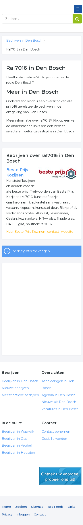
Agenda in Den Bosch (58, 395)
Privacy (7, 514)
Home (6, 506)
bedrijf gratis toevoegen (31, 251)
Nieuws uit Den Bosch (59, 402)
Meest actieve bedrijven (20, 395)
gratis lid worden (60, 476)
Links (71, 506)
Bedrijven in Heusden (18, 453)
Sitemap (37, 506)
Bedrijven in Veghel (17, 446)
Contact (40, 514)
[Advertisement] (41, 309)
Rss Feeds (56, 506)
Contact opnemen (56, 432)
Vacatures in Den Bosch (60, 409)
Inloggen (23, 514)
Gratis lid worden (54, 439)
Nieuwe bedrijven (15, 388)
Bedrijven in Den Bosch (34, 5)
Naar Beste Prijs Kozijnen (25, 232)
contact (53, 232)
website (67, 232)
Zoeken (21, 506)
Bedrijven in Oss (14, 439)
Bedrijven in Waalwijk (18, 432)
